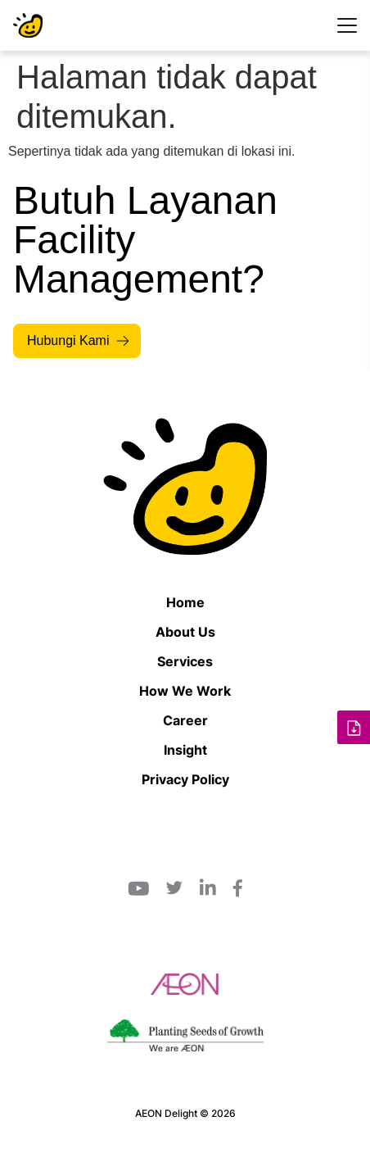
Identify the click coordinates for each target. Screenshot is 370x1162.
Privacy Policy (185, 779)
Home (185, 602)
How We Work (185, 691)
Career (185, 720)
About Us (185, 632)
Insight (185, 750)
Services (185, 661)
